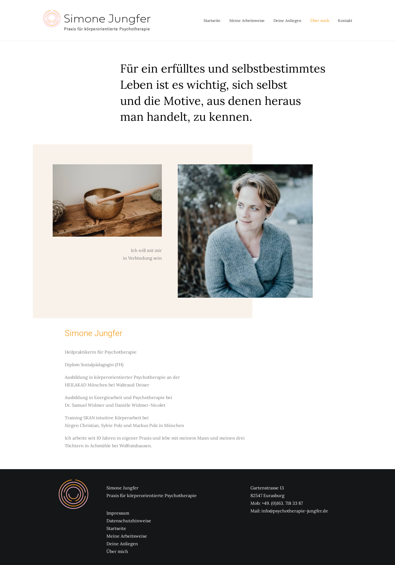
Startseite (212, 20)
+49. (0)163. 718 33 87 (282, 503)
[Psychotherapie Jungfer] (97, 20)
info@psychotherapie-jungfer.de (294, 511)
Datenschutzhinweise (128, 520)
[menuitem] (214, 20)
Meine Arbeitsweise (247, 20)
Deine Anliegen (287, 20)
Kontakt (345, 20)
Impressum (117, 513)
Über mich (319, 20)
